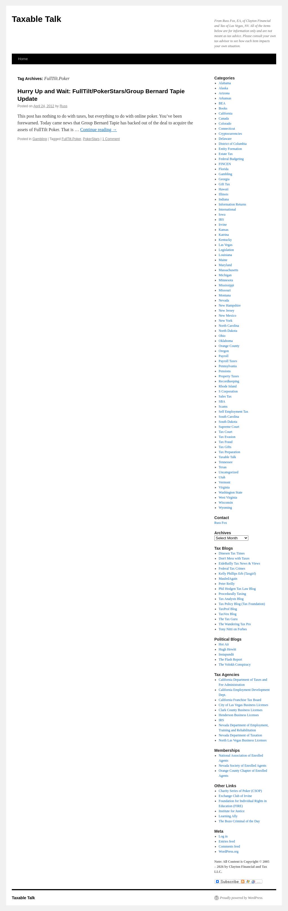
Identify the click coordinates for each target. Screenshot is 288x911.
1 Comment (111, 139)
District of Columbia (233, 144)
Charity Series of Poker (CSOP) (240, 791)
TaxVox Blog (228, 614)
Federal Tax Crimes (232, 568)
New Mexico (227, 316)
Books (223, 108)
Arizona (224, 93)
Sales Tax (225, 396)
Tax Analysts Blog (231, 599)
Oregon (224, 351)
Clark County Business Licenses (241, 710)
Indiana (224, 199)
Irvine (223, 225)
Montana (225, 295)
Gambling (39, 139)
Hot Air (224, 644)
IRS (221, 220)
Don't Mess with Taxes (234, 558)
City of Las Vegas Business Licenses (243, 705)
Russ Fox (220, 523)
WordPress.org (228, 851)
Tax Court (225, 432)
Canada (224, 118)
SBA (222, 401)
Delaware (225, 139)
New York (226, 321)
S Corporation (228, 391)
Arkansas (225, 98)
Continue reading (98, 129)
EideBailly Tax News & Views (239, 563)
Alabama (225, 83)
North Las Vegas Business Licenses (243, 740)
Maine (223, 260)
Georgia (224, 179)
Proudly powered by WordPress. (241, 898)
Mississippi (226, 285)
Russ (63, 106)
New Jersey (227, 310)
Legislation (226, 250)
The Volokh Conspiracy (235, 664)
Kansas (224, 230)
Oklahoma (226, 341)
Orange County (229, 346)
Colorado (225, 123)
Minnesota (226, 280)
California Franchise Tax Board (240, 700)
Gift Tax (224, 184)
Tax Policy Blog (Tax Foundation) (242, 604)
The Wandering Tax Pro (235, 624)
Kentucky (225, 240)
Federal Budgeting (231, 159)
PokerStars (91, 139)
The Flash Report (230, 659)
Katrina (224, 235)
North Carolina (229, 326)
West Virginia (228, 497)
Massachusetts (228, 270)
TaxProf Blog (228, 609)
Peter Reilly (227, 584)
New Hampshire (230, 305)
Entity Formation (230, 149)
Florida (224, 169)
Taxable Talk (36, 19)
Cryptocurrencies (230, 134)
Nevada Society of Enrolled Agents (242, 766)
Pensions (225, 371)
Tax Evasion (227, 437)
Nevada (224, 300)
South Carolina (229, 417)
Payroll (224, 356)
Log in (223, 836)
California (226, 113)
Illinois (223, 194)
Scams (223, 406)
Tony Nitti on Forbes (233, 629)
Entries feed (227, 841)
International (227, 209)
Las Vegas (226, 245)
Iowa (222, 214)
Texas (223, 467)
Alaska (223, 88)
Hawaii (224, 189)
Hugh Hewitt (227, 649)
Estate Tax (226, 154)
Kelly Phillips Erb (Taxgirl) (237, 574)
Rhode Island (228, 386)
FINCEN (225, 164)
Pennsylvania (228, 366)
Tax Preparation (229, 452)
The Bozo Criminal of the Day (239, 821)
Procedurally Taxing (232, 594)
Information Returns (232, 204)
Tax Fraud (226, 442)
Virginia (224, 487)
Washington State (230, 492)
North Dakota (228, 331)
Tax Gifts (225, 447)
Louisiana (225, 255)
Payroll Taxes (228, 361)
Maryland (225, 265)
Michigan (225, 275)
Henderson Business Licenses (239, 715)
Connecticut (227, 129)
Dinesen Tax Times (232, 553)
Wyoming (225, 508)
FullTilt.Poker (71, 139)
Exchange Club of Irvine (235, 796)
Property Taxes (229, 376)
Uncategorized (228, 472)
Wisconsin (226, 502)
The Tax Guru (228, 619)
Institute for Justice (232, 811)
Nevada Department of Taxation (240, 735)
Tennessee (226, 462)
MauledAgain (228, 579)
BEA (222, 103)
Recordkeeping (229, 381)
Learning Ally (228, 816)
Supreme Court (229, 427)
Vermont (224, 482)
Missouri (225, 290)
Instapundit (226, 654)
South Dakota (228, 422)
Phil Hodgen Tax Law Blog (237, 589)
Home (23, 59)
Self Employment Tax (233, 412)
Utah (222, 477)
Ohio (222, 336)
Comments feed (229, 846)
